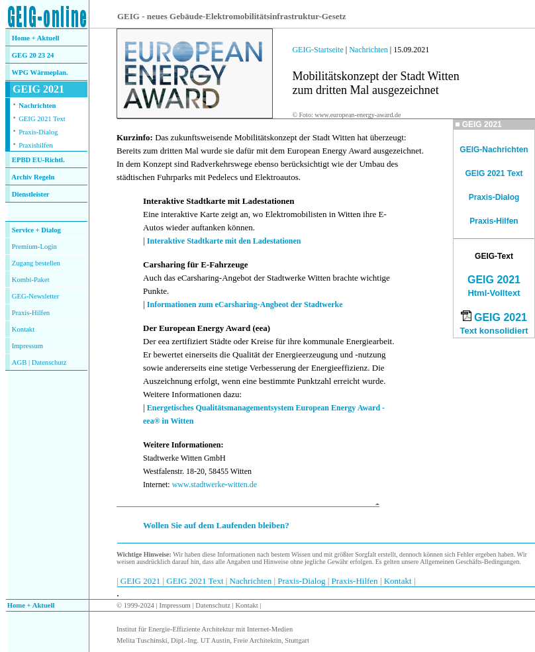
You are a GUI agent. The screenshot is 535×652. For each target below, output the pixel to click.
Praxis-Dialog (38, 132)
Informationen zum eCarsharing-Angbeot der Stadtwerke (245, 304)
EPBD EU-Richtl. (38, 159)
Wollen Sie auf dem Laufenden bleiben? (216, 525)
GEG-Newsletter (36, 296)
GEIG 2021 (493, 279)
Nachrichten (37, 105)
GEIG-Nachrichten (494, 149)
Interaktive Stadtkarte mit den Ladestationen (224, 241)
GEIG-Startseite (317, 49)
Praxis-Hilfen (31, 312)
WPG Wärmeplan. (40, 72)
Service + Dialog (36, 230)
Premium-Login (34, 246)
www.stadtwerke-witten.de (215, 484)
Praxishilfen (36, 145)
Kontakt (23, 329)
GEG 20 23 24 (33, 55)
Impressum (27, 345)
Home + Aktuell (36, 38)
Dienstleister (31, 194)
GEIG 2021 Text (42, 118)
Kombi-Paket (31, 279)
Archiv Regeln (32, 177)
